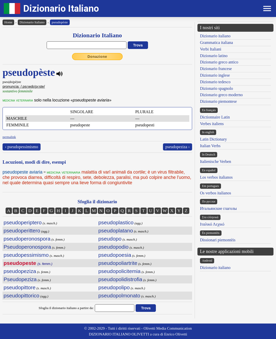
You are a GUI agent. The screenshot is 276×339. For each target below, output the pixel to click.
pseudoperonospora (27, 239)
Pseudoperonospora (27, 247)
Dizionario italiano (215, 36)
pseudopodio (113, 247)
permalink (9, 137)
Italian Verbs (210, 146)
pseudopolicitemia (119, 271)
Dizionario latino (214, 56)
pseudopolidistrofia (120, 279)
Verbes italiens (212, 124)
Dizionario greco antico (219, 62)
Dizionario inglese (215, 75)
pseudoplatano (115, 230)
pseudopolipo (114, 287)
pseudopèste (60, 22)
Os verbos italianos (215, 193)
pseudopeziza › (177, 147)
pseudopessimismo (26, 255)
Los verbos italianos (216, 177)
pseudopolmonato (119, 295)
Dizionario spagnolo (216, 88)
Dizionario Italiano (61, 8)
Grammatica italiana (216, 42)
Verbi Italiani (210, 49)
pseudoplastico (116, 222)
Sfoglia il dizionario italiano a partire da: (66, 308)
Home (8, 22)
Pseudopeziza (20, 279)
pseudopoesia (114, 255)
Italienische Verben (215, 161)
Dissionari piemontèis (217, 240)
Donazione (97, 57)
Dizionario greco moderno (221, 95)
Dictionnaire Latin (215, 117)
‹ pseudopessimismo (21, 147)
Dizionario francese (216, 68)
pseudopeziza (20, 271)
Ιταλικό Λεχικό (212, 224)
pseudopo (109, 239)
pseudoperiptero (23, 222)
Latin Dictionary (213, 139)
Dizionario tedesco (215, 82)
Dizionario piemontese (218, 101)
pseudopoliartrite (117, 263)
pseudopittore (19, 287)
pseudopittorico (21, 295)
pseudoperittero (22, 230)
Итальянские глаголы (218, 208)
